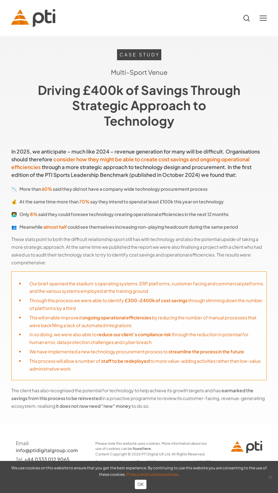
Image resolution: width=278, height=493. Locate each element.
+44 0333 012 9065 (47, 459)
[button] (263, 18)
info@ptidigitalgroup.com (47, 450)
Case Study (140, 54)
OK (140, 484)
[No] (270, 477)
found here (142, 448)
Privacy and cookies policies (152, 474)
